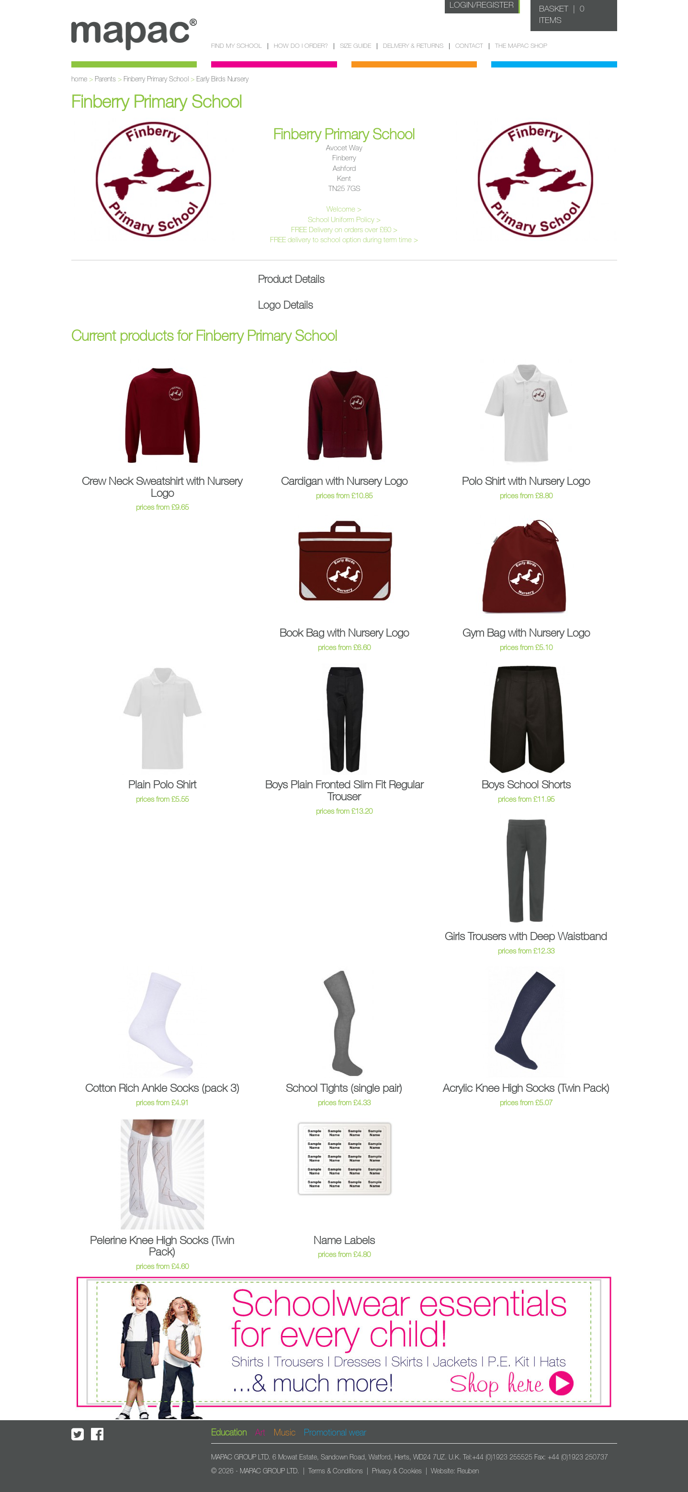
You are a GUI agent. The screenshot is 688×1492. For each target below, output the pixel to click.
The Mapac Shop (521, 46)
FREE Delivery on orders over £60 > (344, 230)
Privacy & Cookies (397, 1471)
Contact (469, 46)
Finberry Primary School (156, 79)
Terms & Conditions (335, 1471)
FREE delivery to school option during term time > (344, 240)
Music (284, 1433)
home (79, 79)
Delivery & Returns (413, 46)
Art (260, 1433)
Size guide (355, 46)
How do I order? (301, 46)
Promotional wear (335, 1433)
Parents (105, 79)
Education (229, 1433)
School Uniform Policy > (344, 220)
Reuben (468, 1471)
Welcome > (344, 209)
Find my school (236, 46)
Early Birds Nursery (222, 79)
